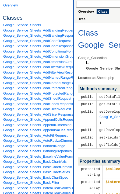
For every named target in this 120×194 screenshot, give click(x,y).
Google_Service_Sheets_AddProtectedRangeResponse (36, 93)
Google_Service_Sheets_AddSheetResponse (36, 104)
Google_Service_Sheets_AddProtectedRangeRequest (36, 88)
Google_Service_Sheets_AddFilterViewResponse (36, 72)
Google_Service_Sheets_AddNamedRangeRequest (36, 77)
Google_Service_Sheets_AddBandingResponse (36, 35)
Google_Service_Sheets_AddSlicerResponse (36, 114)
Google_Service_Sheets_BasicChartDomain (36, 167)
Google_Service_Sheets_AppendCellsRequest (36, 119)
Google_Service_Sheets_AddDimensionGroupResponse (36, 62)
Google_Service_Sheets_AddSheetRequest (36, 98)
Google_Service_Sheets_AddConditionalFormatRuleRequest (36, 51)
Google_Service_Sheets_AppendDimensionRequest (36, 125)
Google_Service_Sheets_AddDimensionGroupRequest (36, 56)
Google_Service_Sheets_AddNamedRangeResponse (36, 83)
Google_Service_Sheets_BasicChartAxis (35, 162)
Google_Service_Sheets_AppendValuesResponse (36, 130)
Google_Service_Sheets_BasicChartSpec (35, 177)
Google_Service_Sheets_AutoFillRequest (35, 135)
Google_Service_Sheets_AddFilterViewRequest (36, 67)
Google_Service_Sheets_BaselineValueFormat (36, 156)
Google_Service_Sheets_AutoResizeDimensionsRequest (36, 140)
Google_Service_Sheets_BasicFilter (31, 183)
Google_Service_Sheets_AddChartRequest (36, 41)
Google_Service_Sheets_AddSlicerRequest (36, 109)
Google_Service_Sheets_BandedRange (34, 146)
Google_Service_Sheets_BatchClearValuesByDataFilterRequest (36, 188)
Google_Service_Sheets (22, 25)
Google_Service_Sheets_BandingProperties (36, 151)
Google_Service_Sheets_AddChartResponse (36, 46)
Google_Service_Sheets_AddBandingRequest (36, 30)
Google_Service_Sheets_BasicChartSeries (36, 172)
